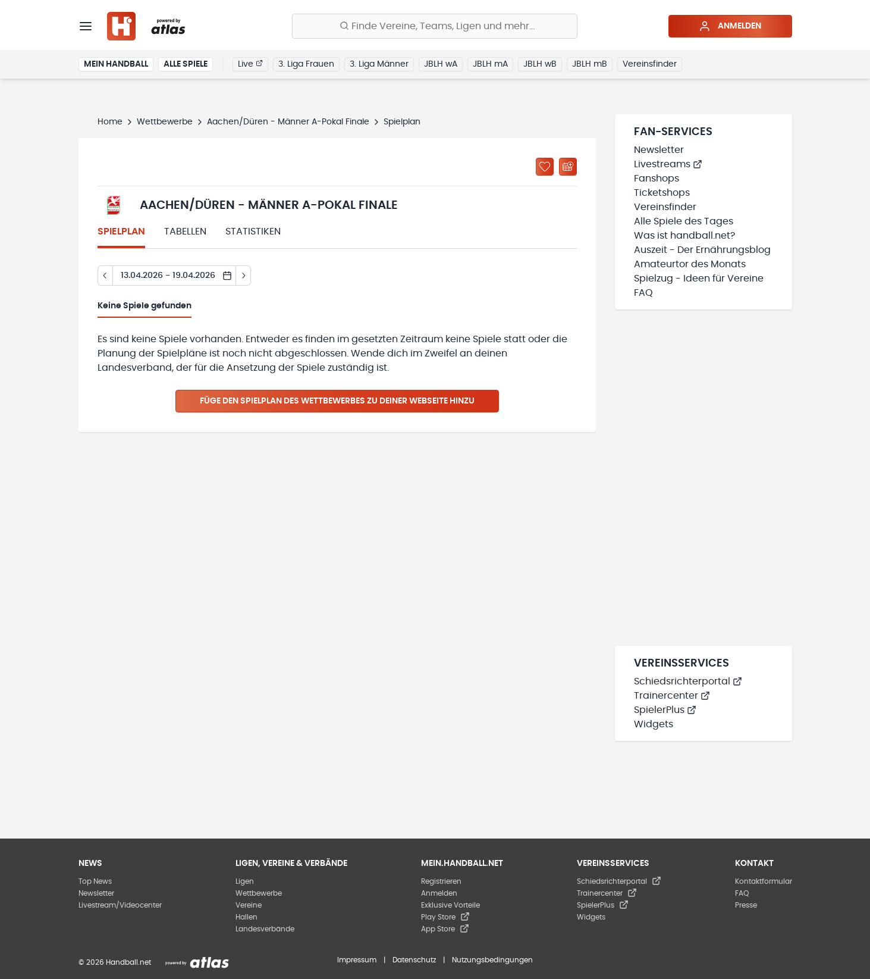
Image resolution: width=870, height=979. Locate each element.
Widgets (653, 724)
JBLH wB (540, 64)
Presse (746, 905)
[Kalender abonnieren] (568, 167)
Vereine (248, 905)
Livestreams (668, 164)
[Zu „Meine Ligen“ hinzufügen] (545, 167)
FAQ (643, 293)
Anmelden (730, 26)
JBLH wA (440, 64)
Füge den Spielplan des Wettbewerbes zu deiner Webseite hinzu (337, 401)
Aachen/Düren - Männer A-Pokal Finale (288, 122)
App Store (445, 929)
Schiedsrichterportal (688, 681)
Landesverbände (264, 929)
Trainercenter (672, 696)
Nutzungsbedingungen (492, 960)
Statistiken (253, 231)
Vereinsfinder (650, 64)
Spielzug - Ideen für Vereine (699, 278)
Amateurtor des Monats (690, 264)
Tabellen (185, 231)
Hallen (246, 917)
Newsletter (659, 150)
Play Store (445, 917)
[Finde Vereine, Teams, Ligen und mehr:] (434, 26)
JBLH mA (490, 64)
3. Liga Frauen (306, 64)
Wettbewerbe (165, 122)
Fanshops (656, 178)
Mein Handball (116, 64)
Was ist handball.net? (684, 235)
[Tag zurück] (105, 275)
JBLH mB (589, 64)
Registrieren (441, 881)
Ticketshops (662, 193)
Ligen (244, 881)
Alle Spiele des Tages (683, 221)
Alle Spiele (186, 64)
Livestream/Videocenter (120, 905)
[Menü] (85, 26)
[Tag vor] (243, 275)
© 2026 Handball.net (114, 962)
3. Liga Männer (379, 64)
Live (250, 63)
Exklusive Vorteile (450, 905)
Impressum (356, 960)
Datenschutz (414, 960)
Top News (95, 881)
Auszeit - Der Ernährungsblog (702, 250)
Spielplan (121, 231)
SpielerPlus (665, 710)
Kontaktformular (763, 881)
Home (110, 122)
